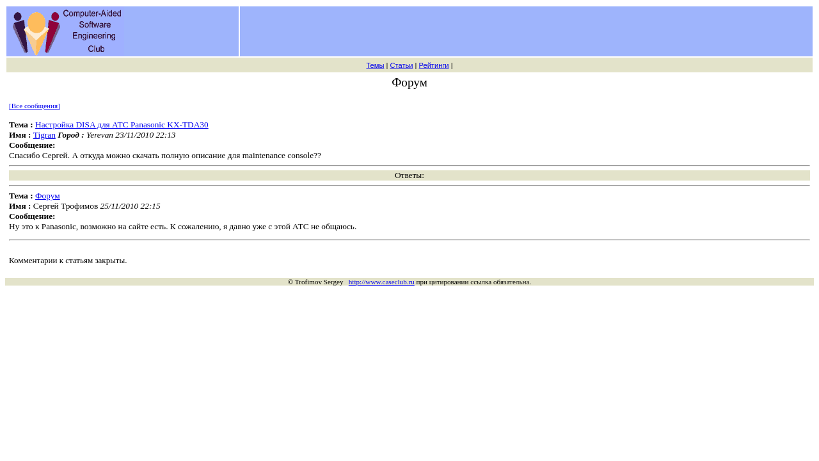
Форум (47, 195)
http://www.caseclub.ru (382, 282)
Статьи (401, 65)
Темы (375, 65)
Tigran (44, 135)
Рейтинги (434, 65)
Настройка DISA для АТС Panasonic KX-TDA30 (122, 124)
